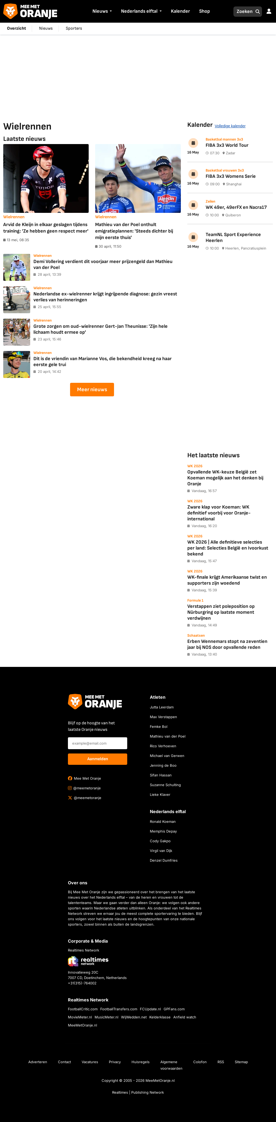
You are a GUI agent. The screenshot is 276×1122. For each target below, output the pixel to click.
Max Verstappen (163, 717)
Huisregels (141, 1062)
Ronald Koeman (163, 821)
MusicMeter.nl (106, 1017)
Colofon (200, 1062)
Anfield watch (184, 1017)
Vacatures (90, 1062)
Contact (64, 1062)
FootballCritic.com (83, 1009)
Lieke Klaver (160, 794)
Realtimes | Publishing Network (138, 1092)
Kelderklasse (160, 1017)
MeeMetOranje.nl (82, 1025)
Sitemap (241, 1062)
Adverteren (37, 1062)
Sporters (74, 28)
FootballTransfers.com (118, 1009)
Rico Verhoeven (163, 746)
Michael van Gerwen (167, 755)
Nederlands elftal (139, 11)
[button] (110, 11)
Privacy (115, 1062)
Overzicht (16, 28)
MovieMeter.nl (80, 1017)
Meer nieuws (92, 389)
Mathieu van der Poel (167, 736)
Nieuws (100, 11)
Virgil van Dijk (161, 850)
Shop (204, 11)
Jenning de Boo (163, 765)
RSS (221, 1062)
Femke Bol (158, 726)
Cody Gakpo (160, 841)
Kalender (180, 11)
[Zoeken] (243, 11)
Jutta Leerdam (162, 707)
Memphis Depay (163, 831)
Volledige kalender (230, 126)
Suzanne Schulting (165, 785)
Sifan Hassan (161, 775)
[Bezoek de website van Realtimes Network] (88, 961)
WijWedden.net (134, 1017)
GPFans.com (174, 1009)
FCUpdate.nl (150, 1009)
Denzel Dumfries (164, 860)
